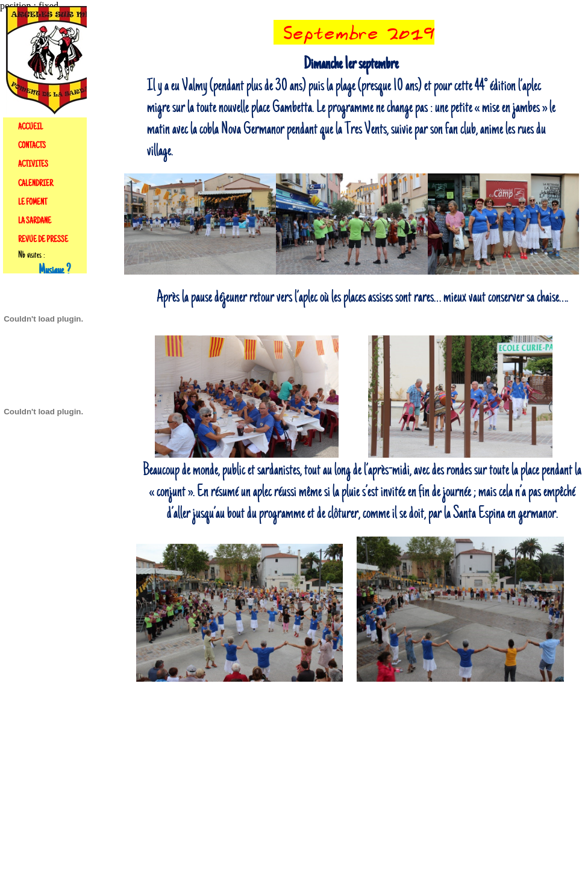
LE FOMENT (32, 202)
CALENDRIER (35, 184)
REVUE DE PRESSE (43, 240)
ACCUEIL (30, 127)
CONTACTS (32, 146)
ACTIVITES (33, 164)
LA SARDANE (34, 221)
